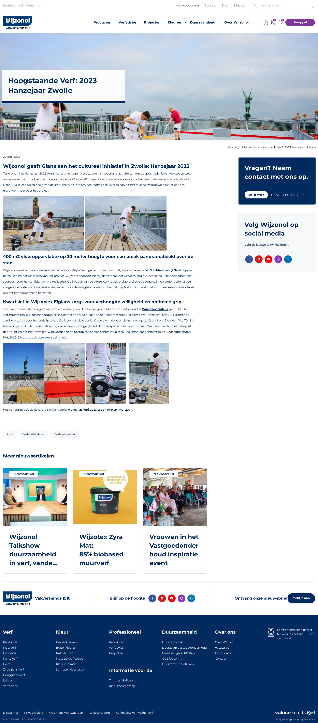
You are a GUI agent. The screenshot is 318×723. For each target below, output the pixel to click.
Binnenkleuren (66, 642)
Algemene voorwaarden (66, 712)
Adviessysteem (99, 712)
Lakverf (8, 680)
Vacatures (222, 647)
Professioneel (13, 5)
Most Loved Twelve (69, 658)
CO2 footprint (172, 658)
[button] (256, 194)
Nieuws (239, 5)
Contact (210, 5)
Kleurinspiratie (66, 664)
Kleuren (174, 22)
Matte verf (10, 658)
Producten (102, 22)
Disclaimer (10, 712)
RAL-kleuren (64, 653)
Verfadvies (128, 22)
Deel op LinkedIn (64, 434)
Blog (224, 5)
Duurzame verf (172, 642)
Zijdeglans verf (13, 669)
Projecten (152, 22)
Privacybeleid (33, 712)
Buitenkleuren (66, 647)
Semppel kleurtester (70, 669)
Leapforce (309, 719)
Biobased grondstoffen (178, 653)
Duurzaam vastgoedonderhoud (184, 647)
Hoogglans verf (14, 675)
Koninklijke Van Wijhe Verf (134, 712)
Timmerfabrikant (121, 680)
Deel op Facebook (33, 434)
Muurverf (9, 647)
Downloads (223, 653)
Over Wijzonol (236, 22)
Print (10, 434)
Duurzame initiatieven (178, 664)
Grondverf (10, 653)
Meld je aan (301, 598)
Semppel (300, 22)
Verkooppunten (188, 5)
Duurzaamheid (202, 22)
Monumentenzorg (122, 686)
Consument (35, 5)
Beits (6, 664)
